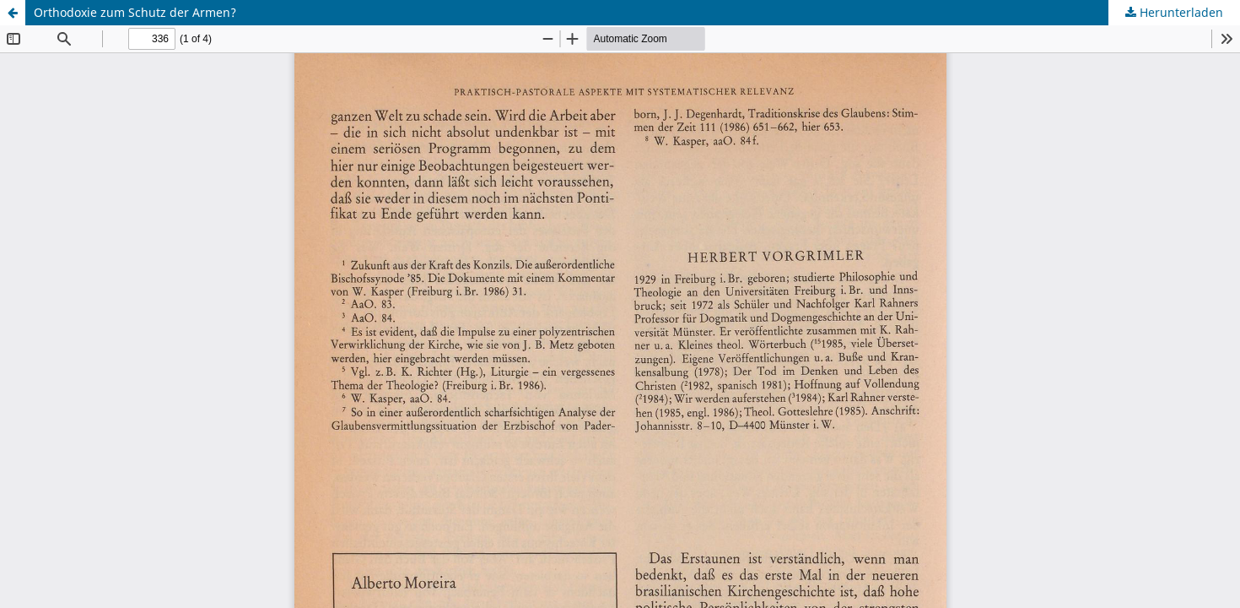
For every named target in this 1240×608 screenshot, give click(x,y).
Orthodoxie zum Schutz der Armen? (135, 12)
